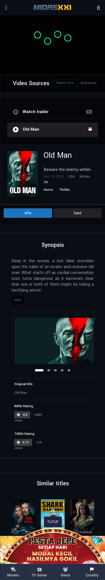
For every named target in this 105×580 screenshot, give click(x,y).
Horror (48, 190)
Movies (13, 572)
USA (17, 300)
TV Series (39, 572)
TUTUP (53, 521)
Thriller (64, 190)
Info (28, 213)
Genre (66, 572)
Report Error (65, 83)
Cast (77, 213)
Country (92, 572)
